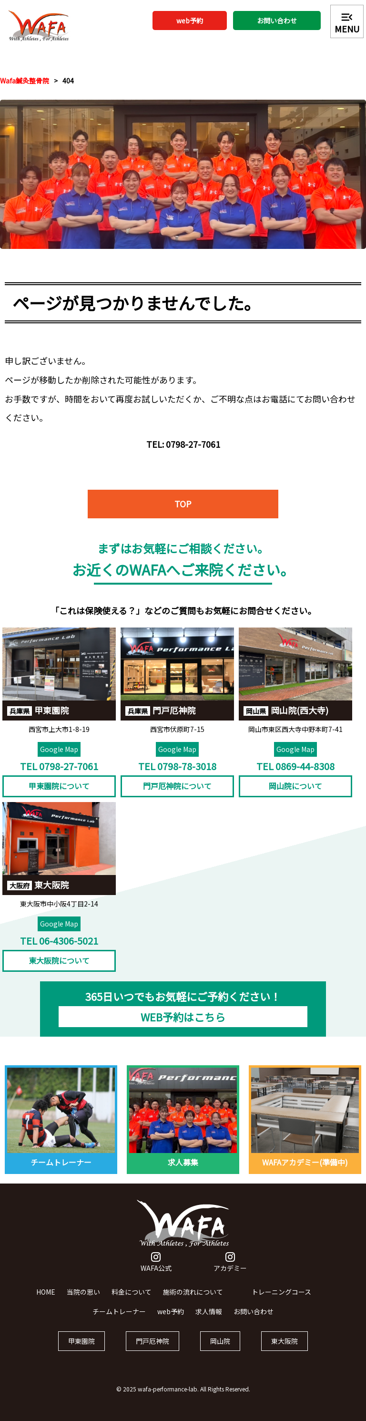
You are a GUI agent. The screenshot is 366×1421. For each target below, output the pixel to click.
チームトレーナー (119, 1320)
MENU (347, 22)
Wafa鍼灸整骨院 (24, 80)
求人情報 (208, 1320)
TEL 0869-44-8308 (295, 775)
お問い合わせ (277, 20)
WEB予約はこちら (183, 1025)
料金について (132, 1300)
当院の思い (83, 1300)
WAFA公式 (156, 1271)
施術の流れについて (193, 1300)
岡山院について (295, 794)
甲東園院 (81, 1349)
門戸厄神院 (152, 1349)
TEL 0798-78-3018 (177, 775)
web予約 (189, 20)
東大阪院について (59, 969)
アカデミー (230, 1271)
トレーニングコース (281, 1300)
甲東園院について (59, 794)
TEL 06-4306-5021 (59, 949)
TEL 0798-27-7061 (59, 775)
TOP (183, 512)
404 (68, 80)
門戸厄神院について (177, 794)
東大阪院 (284, 1349)
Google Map (59, 757)
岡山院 (220, 1349)
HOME (45, 1300)
